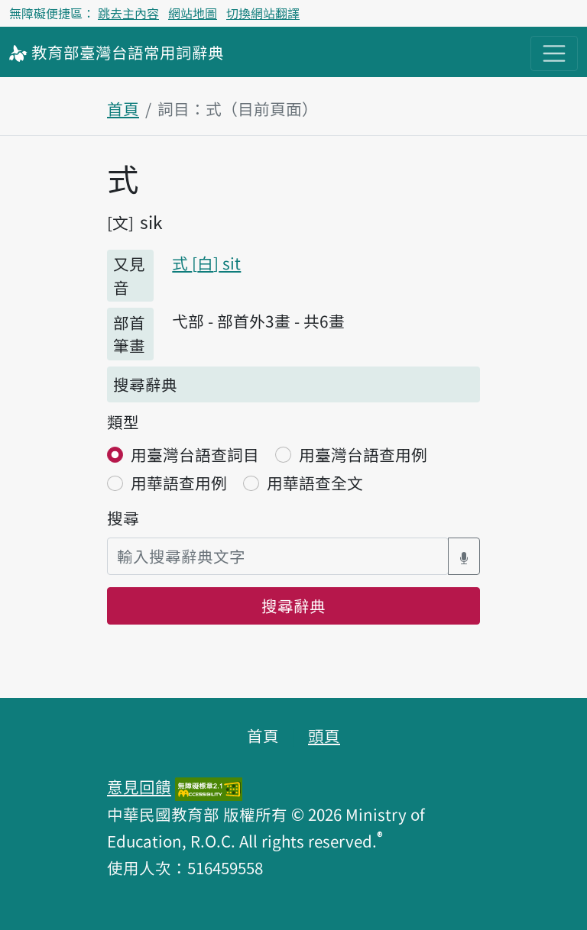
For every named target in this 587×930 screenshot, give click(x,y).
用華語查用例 (179, 482)
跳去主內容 (128, 13)
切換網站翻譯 (263, 13)
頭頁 (324, 735)
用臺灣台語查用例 (363, 454)
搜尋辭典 (293, 605)
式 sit (206, 262)
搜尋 (123, 517)
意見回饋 (139, 786)
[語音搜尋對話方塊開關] (464, 556)
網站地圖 (192, 13)
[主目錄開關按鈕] (554, 53)
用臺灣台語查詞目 (195, 454)
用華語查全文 (315, 482)
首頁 (123, 108)
